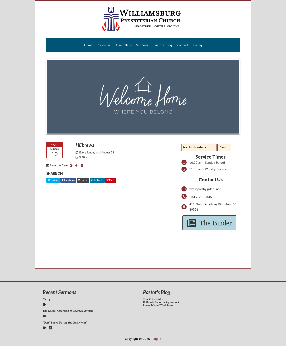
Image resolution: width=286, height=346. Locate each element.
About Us (121, 45)
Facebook (68, 180)
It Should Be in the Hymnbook (161, 302)
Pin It (111, 180)
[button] (131, 45)
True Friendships (153, 299)
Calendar (104, 45)
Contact (182, 45)
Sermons (142, 45)
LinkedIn (97, 180)
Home (88, 45)
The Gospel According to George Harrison (68, 310)
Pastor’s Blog (162, 45)
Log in (156, 339)
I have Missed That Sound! (159, 305)
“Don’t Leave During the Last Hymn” (65, 322)
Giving (197, 45)
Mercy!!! (48, 299)
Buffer (83, 180)
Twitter (53, 180)
